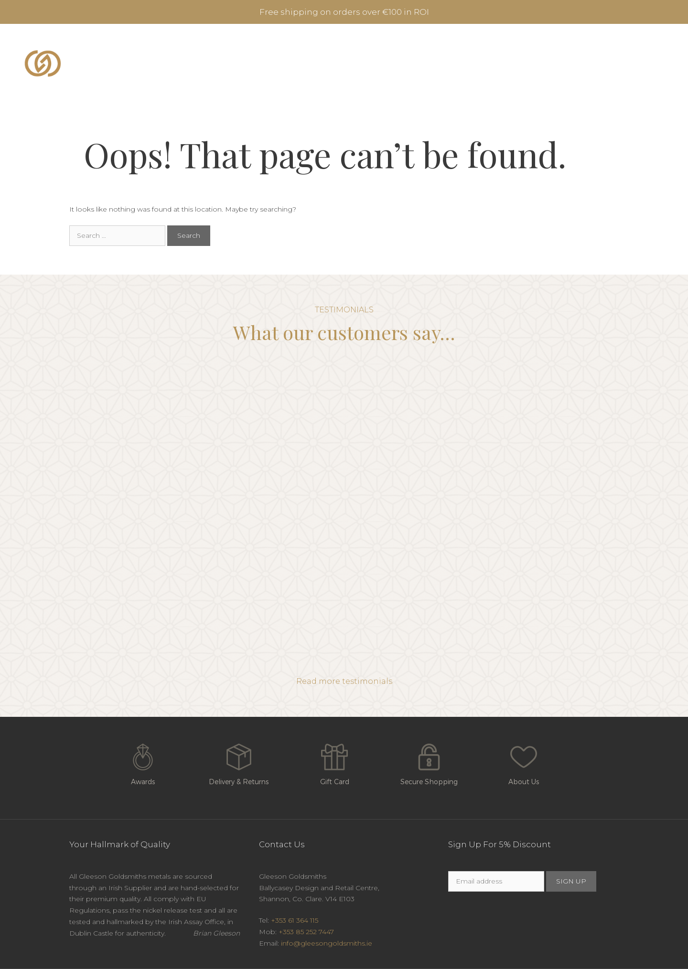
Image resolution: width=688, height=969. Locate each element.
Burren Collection (401, 63)
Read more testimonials (344, 681)
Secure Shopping (429, 762)
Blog (567, 63)
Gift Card (334, 762)
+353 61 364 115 (294, 920)
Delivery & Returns (239, 762)
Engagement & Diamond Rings (241, 63)
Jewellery (481, 63)
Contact (600, 63)
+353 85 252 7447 (306, 931)
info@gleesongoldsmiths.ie (326, 943)
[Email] (496, 881)
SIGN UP (571, 881)
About (534, 63)
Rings (331, 63)
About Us (523, 762)
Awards (142, 762)
